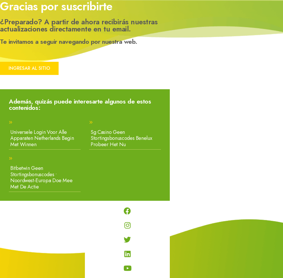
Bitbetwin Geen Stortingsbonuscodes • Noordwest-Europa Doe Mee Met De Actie (41, 177)
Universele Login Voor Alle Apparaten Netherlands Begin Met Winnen (42, 138)
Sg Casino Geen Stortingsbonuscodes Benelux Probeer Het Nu (121, 138)
